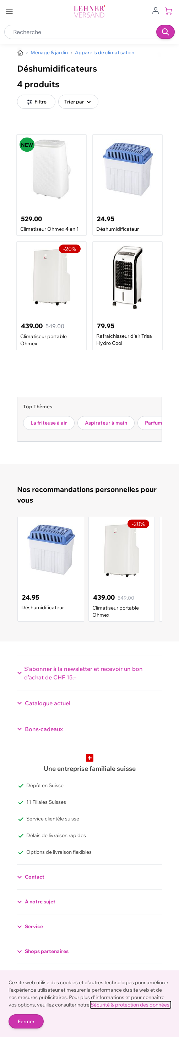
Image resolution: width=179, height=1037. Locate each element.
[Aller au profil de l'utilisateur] (155, 10)
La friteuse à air (49, 423)
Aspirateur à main (106, 423)
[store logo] (89, 11)
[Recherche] (165, 32)
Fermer (26, 1021)
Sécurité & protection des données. (130, 1005)
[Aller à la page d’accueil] (20, 53)
